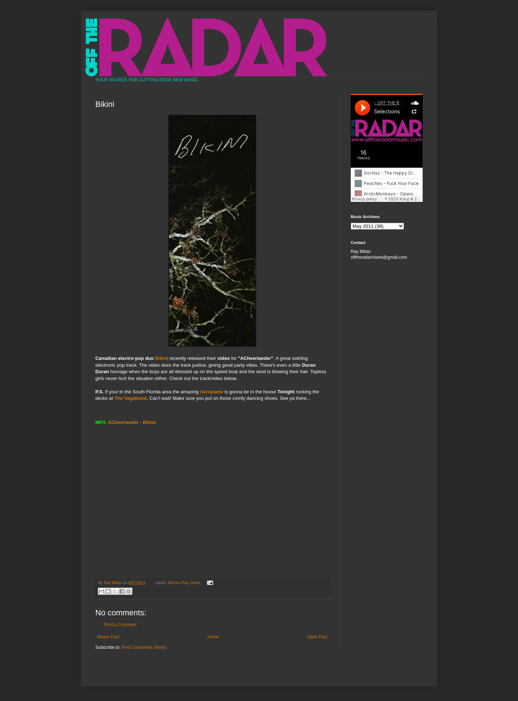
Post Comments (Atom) (144, 647)
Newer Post (108, 636)
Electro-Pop (178, 582)
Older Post (317, 636)
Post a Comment (120, 624)
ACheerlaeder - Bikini (132, 422)
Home (213, 636)
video (195, 582)
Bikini (161, 358)
